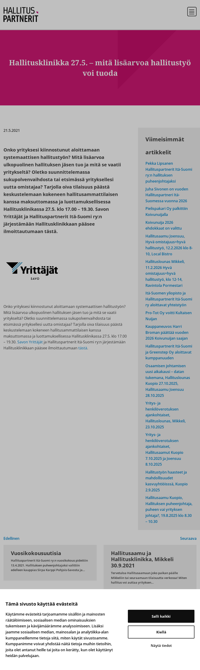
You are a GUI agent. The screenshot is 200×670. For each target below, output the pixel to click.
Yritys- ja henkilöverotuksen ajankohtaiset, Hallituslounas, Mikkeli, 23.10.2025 (165, 415)
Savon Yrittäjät (30, 341)
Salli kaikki (161, 616)
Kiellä (161, 632)
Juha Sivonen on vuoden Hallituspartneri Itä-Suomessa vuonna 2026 (166, 194)
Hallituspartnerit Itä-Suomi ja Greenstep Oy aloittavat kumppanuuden (168, 352)
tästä (82, 348)
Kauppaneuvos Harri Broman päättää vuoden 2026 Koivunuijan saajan (166, 332)
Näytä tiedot (161, 645)
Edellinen (11, 538)
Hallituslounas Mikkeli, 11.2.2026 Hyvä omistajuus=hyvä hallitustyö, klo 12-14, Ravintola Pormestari (165, 273)
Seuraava (188, 538)
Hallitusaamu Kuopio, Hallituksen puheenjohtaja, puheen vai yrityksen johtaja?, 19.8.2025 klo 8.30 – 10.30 (168, 509)
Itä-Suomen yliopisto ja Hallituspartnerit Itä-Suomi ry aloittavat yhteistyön (168, 299)
